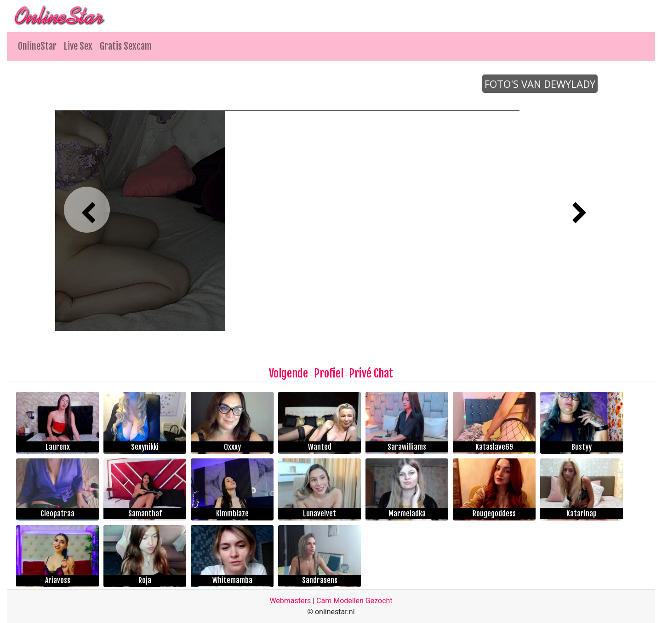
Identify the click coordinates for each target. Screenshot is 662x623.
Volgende (288, 373)
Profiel (328, 373)
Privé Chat (371, 373)
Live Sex (78, 46)
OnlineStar (37, 46)
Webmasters (290, 600)
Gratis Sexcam (126, 46)
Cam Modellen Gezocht (354, 600)
